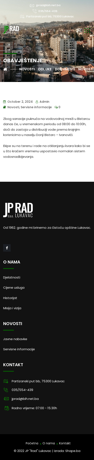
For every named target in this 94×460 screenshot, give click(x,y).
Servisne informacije (36, 107)
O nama (49, 443)
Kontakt (65, 443)
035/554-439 (47, 11)
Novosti (13, 107)
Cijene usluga (13, 287)
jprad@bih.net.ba (48, 5)
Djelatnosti (11, 277)
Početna (32, 443)
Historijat (10, 298)
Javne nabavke (15, 339)
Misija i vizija (12, 308)
